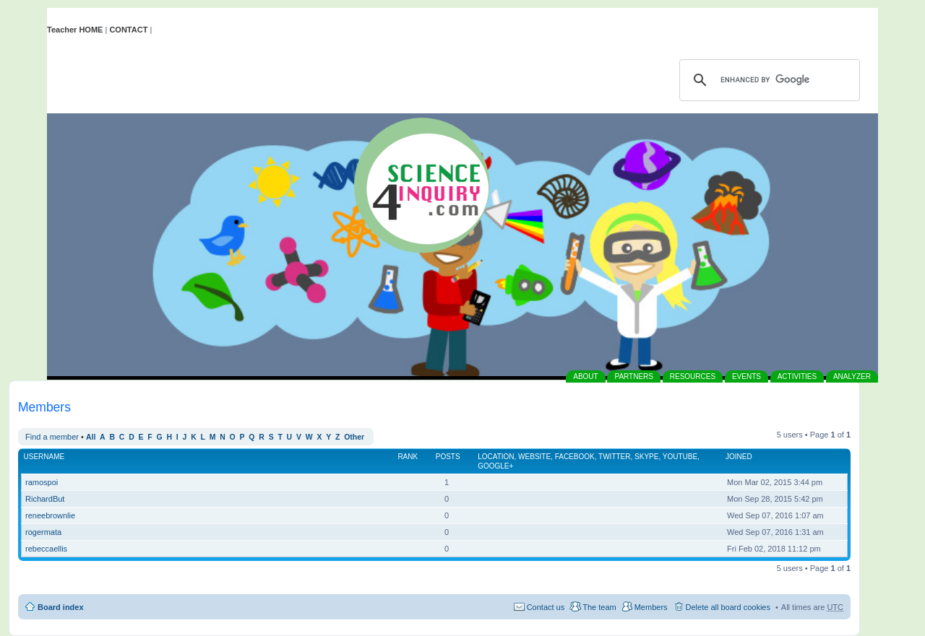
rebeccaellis (46, 548)
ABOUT (585, 376)
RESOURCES (692, 376)
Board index (61, 607)
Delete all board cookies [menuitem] (728, 607)
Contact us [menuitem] (546, 607)
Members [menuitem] (651, 607)
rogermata (43, 532)
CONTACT (128, 29)
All (90, 437)
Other (354, 437)
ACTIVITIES (797, 376)
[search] (767, 80)
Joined (739, 457)
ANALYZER (852, 376)
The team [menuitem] (599, 607)
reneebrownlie (50, 515)
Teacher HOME (75, 29)
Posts (448, 457)
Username (44, 457)
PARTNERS (633, 376)
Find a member (52, 436)
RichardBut (44, 499)
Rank (407, 457)
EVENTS (746, 376)
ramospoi (41, 482)
